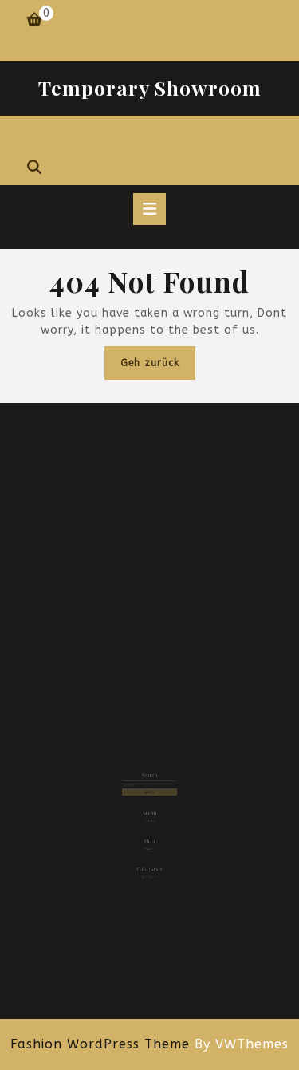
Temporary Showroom (150, 87)
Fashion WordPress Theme (100, 1044)
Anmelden (150, 842)
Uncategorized (149, 867)
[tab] (149, 209)
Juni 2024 (149, 817)
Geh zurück (157, 366)
